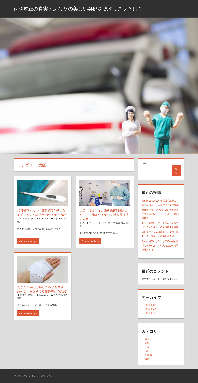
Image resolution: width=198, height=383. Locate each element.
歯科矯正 (149, 355)
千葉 (147, 346)
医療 (55, 218)
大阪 (60, 218)
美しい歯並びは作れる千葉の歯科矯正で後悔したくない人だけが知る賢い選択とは (160, 245)
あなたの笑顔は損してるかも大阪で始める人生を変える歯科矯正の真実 (42, 289)
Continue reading (27, 241)
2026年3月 (150, 308)
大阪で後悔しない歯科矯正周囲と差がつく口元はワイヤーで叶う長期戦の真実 (103, 214)
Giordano (43, 218)
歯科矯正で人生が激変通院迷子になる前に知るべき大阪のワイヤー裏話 (41, 212)
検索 (144, 163)
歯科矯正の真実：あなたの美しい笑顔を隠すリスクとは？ (78, 8)
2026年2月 (150, 312)
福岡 (147, 359)
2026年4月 (150, 304)
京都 (147, 338)
